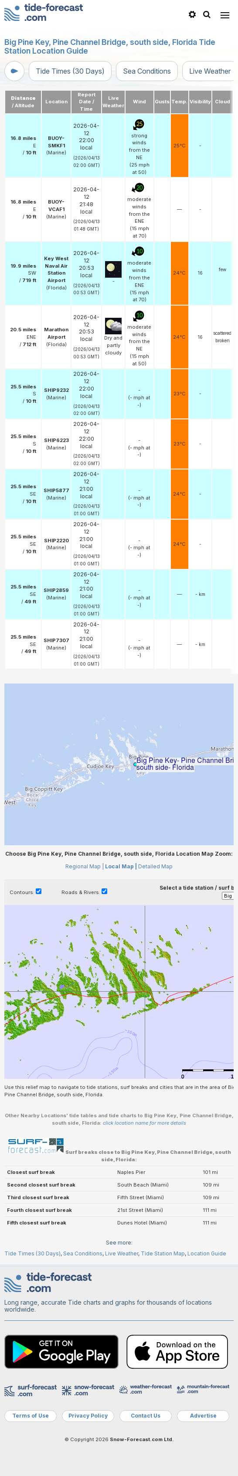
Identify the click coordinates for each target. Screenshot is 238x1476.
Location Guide (206, 1253)
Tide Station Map (163, 1253)
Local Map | (121, 866)
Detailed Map (155, 866)
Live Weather (210, 71)
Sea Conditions (147, 71)
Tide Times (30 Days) (70, 71)
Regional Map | (84, 866)
